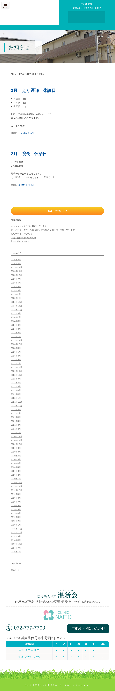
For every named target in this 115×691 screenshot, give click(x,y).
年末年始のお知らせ (20, 241)
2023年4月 (16, 356)
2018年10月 (16, 532)
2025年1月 (16, 298)
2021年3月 (16, 425)
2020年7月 (16, 456)
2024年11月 (16, 306)
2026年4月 (16, 260)
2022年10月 (16, 375)
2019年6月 (16, 505)
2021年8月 (16, 409)
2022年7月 (16, 383)
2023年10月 (16, 344)
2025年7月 (16, 279)
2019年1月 (16, 525)
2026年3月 (16, 263)
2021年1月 (16, 432)
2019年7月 (16, 502)
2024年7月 (16, 317)
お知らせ (15, 570)
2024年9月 (16, 313)
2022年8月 (16, 379)
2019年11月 (16, 486)
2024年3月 (16, 329)
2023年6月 (16, 348)
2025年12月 (16, 267)
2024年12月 (16, 302)
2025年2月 (16, 294)
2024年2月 (16, 333)
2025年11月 (16, 271)
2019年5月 (16, 509)
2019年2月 (16, 521)
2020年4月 (16, 467)
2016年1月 (16, 552)
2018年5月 (16, 540)
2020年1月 (16, 479)
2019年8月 (16, 498)
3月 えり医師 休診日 (33, 90)
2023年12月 (16, 340)
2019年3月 (16, 517)
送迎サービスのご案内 (21, 234)
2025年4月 (16, 286)
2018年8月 (16, 536)
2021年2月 (16, 429)
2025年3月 (16, 290)
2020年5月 (16, 463)
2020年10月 (16, 444)
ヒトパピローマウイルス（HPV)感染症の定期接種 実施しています (43, 230)
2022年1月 (16, 398)
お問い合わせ (87, 18)
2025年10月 (16, 275)
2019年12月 (16, 482)
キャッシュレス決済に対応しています (29, 226)
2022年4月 (16, 390)
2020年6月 (16, 459)
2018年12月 (16, 529)
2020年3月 (16, 471)
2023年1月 (16, 363)
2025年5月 (16, 283)
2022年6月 (16, 386)
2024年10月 (16, 310)
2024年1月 (16, 336)
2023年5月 (16, 352)
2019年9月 (16, 494)
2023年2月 (16, 359)
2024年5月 (16, 321)
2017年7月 (16, 548)
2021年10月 (16, 406)
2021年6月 (16, 417)
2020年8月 (16, 452)
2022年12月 (16, 367)
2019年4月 (16, 513)
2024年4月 (16, 325)
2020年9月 (16, 448)
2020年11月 (16, 440)
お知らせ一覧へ (57, 211)
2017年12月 (16, 544)
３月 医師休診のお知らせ (23, 238)
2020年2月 (16, 475)
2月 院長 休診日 (29, 153)
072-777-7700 (25, 629)
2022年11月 (16, 371)
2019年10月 (16, 490)
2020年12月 (16, 436)
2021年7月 (16, 413)
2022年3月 (16, 394)
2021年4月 (16, 421)
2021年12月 (16, 402)
